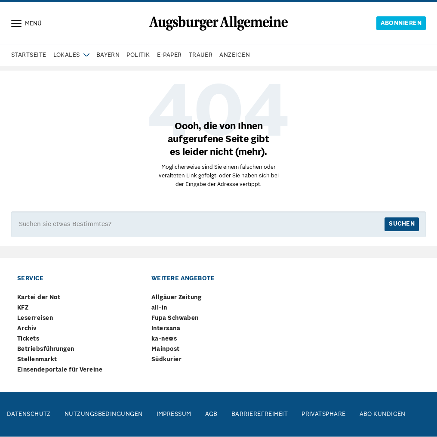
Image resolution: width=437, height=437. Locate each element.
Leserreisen (35, 319)
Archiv (27, 329)
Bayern (108, 56)
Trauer (201, 56)
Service (30, 279)
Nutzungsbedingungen (104, 415)
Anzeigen (234, 56)
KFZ (22, 308)
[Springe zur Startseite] (218, 23)
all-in (159, 308)
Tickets (28, 339)
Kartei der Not (38, 298)
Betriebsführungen (45, 350)
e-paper (169, 56)
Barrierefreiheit (259, 415)
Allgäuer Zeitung (176, 298)
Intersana (165, 329)
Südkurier (166, 360)
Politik (138, 56)
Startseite (28, 56)
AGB (211, 415)
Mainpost (165, 350)
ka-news (164, 339)
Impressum (174, 415)
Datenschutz (29, 415)
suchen (402, 224)
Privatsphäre (323, 415)
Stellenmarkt (37, 360)
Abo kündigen (383, 415)
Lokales (66, 56)
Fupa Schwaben (175, 319)
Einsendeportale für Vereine (59, 370)
